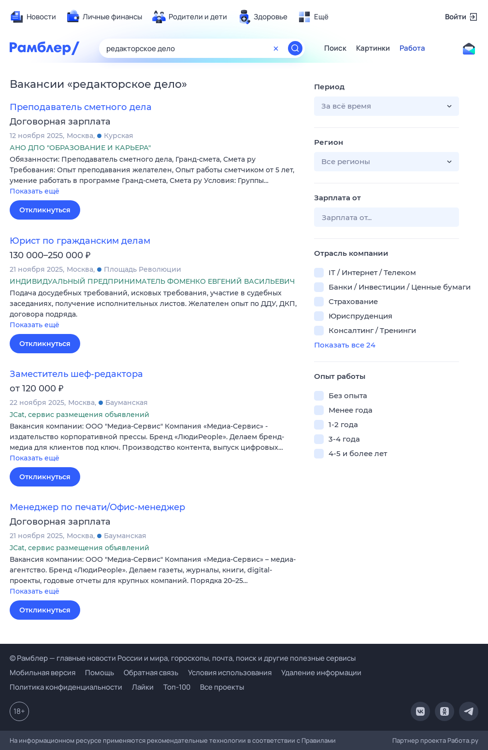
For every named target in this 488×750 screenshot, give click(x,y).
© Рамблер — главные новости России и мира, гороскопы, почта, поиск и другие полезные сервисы (183, 658)
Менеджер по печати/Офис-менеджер (97, 507)
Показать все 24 (344, 344)
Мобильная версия (42, 672)
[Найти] (295, 48)
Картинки (373, 48)
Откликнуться (45, 210)
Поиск (335, 48)
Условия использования (230, 672)
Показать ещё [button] (34, 191)
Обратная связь (151, 672)
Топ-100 (176, 687)
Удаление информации (321, 672)
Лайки (143, 687)
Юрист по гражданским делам (80, 241)
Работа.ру (462, 740)
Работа (412, 48)
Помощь (99, 672)
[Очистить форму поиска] (276, 48)
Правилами (318, 740)
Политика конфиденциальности (66, 687)
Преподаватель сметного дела (81, 107)
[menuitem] (33, 17)
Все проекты (222, 687)
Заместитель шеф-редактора (76, 374)
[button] (155, 176)
